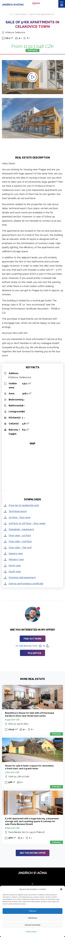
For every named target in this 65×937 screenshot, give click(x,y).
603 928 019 (32, 653)
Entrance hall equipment (22, 577)
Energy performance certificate (26, 583)
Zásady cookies (31, 931)
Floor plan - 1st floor (20, 535)
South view (15, 571)
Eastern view (16, 553)
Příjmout (32, 911)
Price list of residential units (24, 505)
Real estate (20, 14)
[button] (61, 889)
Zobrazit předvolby (32, 925)
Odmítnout (32, 918)
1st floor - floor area (19, 517)
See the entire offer (32, 853)
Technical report (18, 511)
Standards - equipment (21, 529)
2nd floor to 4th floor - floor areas (27, 523)
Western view (16, 559)
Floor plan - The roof (20, 547)
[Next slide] (62, 118)
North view (15, 565)
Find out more (32, 638)
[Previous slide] (3, 118)
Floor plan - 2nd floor (20, 541)
